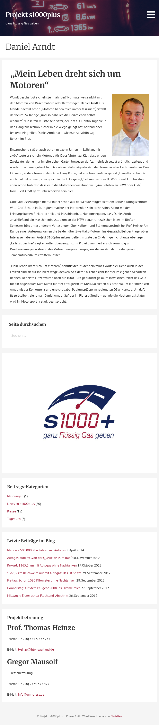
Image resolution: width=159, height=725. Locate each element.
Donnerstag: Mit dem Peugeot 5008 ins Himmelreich (43, 588)
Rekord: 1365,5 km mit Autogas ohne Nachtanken (42, 565)
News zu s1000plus (21, 504)
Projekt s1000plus (33, 15)
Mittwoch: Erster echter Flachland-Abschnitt (37, 595)
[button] (152, 10)
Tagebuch (14, 519)
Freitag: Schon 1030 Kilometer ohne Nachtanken (41, 580)
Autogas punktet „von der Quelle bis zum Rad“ (39, 558)
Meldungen (15, 496)
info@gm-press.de (31, 694)
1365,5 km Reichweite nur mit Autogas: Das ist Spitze (44, 573)
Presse (11, 511)
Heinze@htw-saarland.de (36, 649)
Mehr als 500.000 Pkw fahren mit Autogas (36, 550)
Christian (116, 716)
